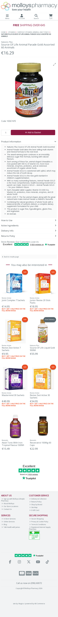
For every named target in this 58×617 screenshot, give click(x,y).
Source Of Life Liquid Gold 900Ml (42, 349)
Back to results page (11, 257)
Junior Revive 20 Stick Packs (40, 301)
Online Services (8, 522)
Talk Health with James (11, 527)
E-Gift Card (34, 510)
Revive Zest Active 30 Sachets (40, 396)
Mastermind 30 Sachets (13, 395)
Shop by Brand (36, 504)
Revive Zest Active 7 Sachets (11, 349)
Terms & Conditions (38, 524)
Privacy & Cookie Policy (39, 522)
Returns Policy (36, 502)
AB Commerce (39, 604)
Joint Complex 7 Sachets (13, 300)
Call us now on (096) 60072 (29, 583)
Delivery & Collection (38, 499)
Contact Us (7, 509)
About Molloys (8, 503)
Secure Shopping (37, 519)
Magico (21, 604)
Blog (4, 524)
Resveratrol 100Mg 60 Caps (40, 444)
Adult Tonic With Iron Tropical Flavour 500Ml (13, 444)
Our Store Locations (10, 506)
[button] (54, 64)
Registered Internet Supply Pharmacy (40, 528)
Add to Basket (33, 132)
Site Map (34, 507)
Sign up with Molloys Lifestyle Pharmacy (13, 500)
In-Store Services (9, 519)
